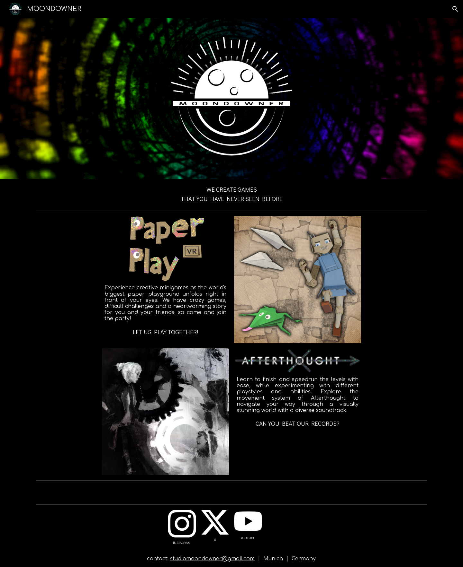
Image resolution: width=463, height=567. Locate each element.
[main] (231, 193)
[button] (455, 9)
